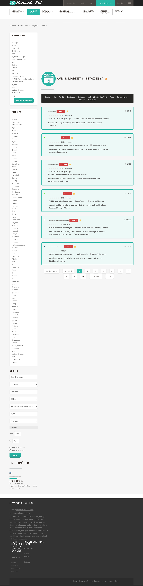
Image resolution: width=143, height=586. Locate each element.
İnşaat (14, 72)
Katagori (82, 98)
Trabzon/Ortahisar (82, 120)
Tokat (14, 285)
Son (109, 278)
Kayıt (92, 3)
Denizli (14, 174)
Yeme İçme (16, 75)
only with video (18, 452)
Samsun (15, 271)
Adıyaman (16, 123)
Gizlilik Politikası (27, 556)
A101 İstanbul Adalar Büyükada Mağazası (56, 248)
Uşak (14, 296)
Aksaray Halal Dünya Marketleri (55, 139)
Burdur (14, 160)
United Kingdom (18, 91)
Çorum (14, 171)
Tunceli (15, 291)
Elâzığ (14, 182)
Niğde (14, 260)
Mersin (14, 210)
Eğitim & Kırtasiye (18, 58)
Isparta (15, 207)
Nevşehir (15, 257)
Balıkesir (15, 146)
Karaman (15, 313)
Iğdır (13, 330)
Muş (13, 255)
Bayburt (15, 310)
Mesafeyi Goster (101, 120)
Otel (13, 55)
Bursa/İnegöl (80, 202)
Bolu (14, 157)
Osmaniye (16, 341)
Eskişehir (15, 190)
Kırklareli (15, 227)
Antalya (15, 137)
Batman (15, 319)
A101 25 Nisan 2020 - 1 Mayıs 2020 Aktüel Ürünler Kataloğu (59, 221)
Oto (13, 63)
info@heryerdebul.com (24, 511)
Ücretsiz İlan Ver (105, 3)
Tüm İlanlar (15, 559)
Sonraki (95, 278)
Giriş (82, 3)
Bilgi (13, 97)
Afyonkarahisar (18, 126)
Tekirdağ (15, 283)
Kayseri (15, 224)
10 (83, 278)
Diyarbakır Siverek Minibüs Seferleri (15, 478)
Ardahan (15, 327)
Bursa (14, 162)
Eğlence (15, 86)
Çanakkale (16, 165)
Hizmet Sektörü (18, 83)
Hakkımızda (28, 550)
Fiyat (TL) (14, 429)
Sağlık (14, 66)
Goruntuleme (122, 98)
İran (13, 358)
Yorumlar (92, 101)
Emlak (14, 47)
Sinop (14, 277)
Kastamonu (16, 221)
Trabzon (15, 288)
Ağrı (13, 129)
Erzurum (15, 187)
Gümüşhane (17, 199)
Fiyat (112, 98)
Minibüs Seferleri (16, 485)
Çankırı (14, 168)
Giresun (15, 196)
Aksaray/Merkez (82, 147)
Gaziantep (16, 193)
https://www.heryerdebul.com (21, 514)
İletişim (120, 3)
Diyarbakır (16, 176)
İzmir (14, 215)
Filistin (14, 363)
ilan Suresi (71, 98)
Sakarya (15, 269)
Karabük (15, 336)
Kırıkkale (15, 316)
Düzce (14, 344)
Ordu (14, 263)
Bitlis (14, 154)
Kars (14, 218)
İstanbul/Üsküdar (82, 229)
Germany (15, 88)
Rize (13, 266)
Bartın (14, 324)
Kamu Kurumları (18, 77)
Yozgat (14, 302)
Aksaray (15, 308)
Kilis (13, 338)
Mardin (15, 249)
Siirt (13, 274)
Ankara (15, 135)
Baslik (47, 98)
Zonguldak (16, 305)
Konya (14, 235)
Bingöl (14, 151)
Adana (14, 120)
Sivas (14, 280)
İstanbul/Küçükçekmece (58, 176)
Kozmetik (15, 49)
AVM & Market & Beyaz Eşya (59, 120)
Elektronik (16, 52)
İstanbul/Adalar (81, 255)
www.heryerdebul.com (33, 523)
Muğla (14, 252)
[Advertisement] (87, 51)
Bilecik (14, 148)
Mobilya (15, 44)
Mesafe (82, 101)
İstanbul (15, 213)
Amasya (15, 132)
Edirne (14, 179)
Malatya (15, 241)
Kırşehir (15, 229)
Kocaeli (15, 232)
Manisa (15, 243)
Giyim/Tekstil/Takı (19, 61)
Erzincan (15, 185)
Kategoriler (70, 3)
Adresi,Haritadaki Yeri (97, 98)
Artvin (14, 140)
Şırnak (14, 322)
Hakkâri (15, 202)
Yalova (14, 333)
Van (13, 299)
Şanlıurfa (15, 294)
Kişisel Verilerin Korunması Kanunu (15, 568)
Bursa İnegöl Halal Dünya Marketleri (56, 195)
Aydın (14, 143)
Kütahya (15, 238)
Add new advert (24, 102)
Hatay (14, 204)
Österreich (16, 94)
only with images (18, 449)
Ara (15, 456)
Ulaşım (14, 69)
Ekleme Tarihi (58, 98)
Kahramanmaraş (18, 246)
